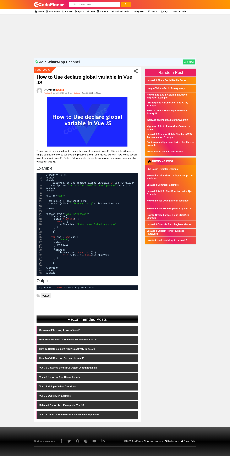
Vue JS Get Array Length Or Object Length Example (68, 367)
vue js (46, 296)
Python (81, 11)
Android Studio (121, 11)
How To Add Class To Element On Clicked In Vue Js (68, 339)
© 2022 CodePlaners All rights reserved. (142, 441)
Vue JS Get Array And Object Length (59, 377)
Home (40, 11)
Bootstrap (104, 11)
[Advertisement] (115, 36)
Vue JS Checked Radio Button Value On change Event (69, 414)
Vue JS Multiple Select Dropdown (57, 386)
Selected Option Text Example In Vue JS (61, 405)
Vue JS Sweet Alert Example (55, 396)
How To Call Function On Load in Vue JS (61, 358)
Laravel (68, 11)
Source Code (179, 11)
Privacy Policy (188, 441)
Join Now (189, 62)
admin (55, 89)
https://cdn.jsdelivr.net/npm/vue (92, 185)
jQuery (164, 11)
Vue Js (154, 11)
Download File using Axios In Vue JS (59, 330)
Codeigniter (138, 11)
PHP (92, 11)
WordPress (54, 11)
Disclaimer (171, 441)
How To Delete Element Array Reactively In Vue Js (67, 349)
